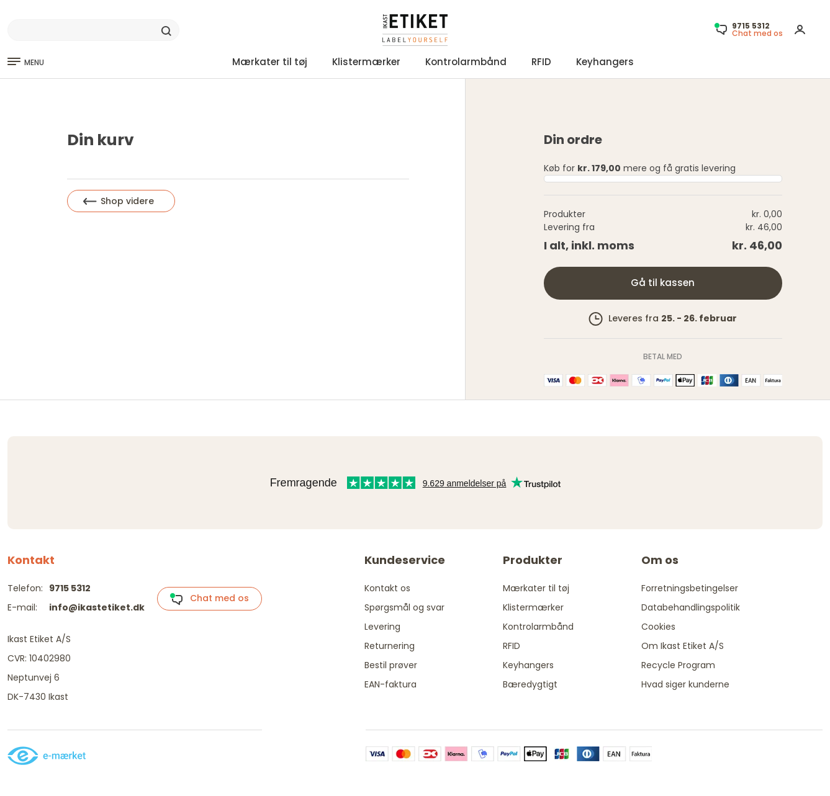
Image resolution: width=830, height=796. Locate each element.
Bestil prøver (390, 665)
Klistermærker (366, 61)
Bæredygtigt (530, 684)
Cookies (658, 626)
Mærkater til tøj (269, 61)
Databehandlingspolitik (690, 607)
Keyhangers (605, 61)
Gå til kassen (663, 282)
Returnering (389, 646)
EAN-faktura (390, 684)
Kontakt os (387, 588)
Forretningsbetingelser (689, 588)
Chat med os (209, 599)
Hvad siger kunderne (685, 684)
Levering (382, 626)
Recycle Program (678, 665)
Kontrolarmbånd (466, 61)
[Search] (93, 30)
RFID (541, 61)
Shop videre (118, 201)
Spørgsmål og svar (404, 607)
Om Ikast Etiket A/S (682, 646)
